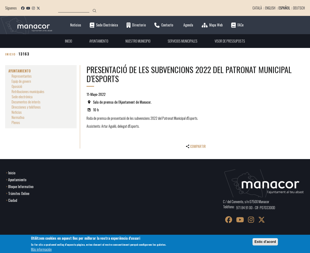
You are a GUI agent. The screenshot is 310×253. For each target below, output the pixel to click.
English (270, 8)
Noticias (75, 25)
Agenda (188, 25)
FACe (240, 25)
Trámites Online (18, 193)
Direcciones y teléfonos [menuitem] (26, 107)
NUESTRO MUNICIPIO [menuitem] (138, 41)
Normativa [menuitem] (18, 117)
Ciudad (12, 200)
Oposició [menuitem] (17, 86)
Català (257, 8)
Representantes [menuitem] (22, 76)
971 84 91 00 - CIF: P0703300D (255, 207)
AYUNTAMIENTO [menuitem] (98, 41)
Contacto (167, 25)
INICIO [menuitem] (68, 41)
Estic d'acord (265, 242)
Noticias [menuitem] (17, 112)
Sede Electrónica (107, 25)
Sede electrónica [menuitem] (22, 96)
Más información (41, 249)
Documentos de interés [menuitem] (26, 101)
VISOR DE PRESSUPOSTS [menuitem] (230, 41)
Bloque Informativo (20, 186)
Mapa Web (216, 25)
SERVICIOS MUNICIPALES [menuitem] (182, 41)
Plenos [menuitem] (16, 122)
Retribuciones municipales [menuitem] (28, 91)
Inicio (10, 54)
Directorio (139, 25)
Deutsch (299, 8)
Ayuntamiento (17, 179)
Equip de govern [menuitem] (21, 81)
